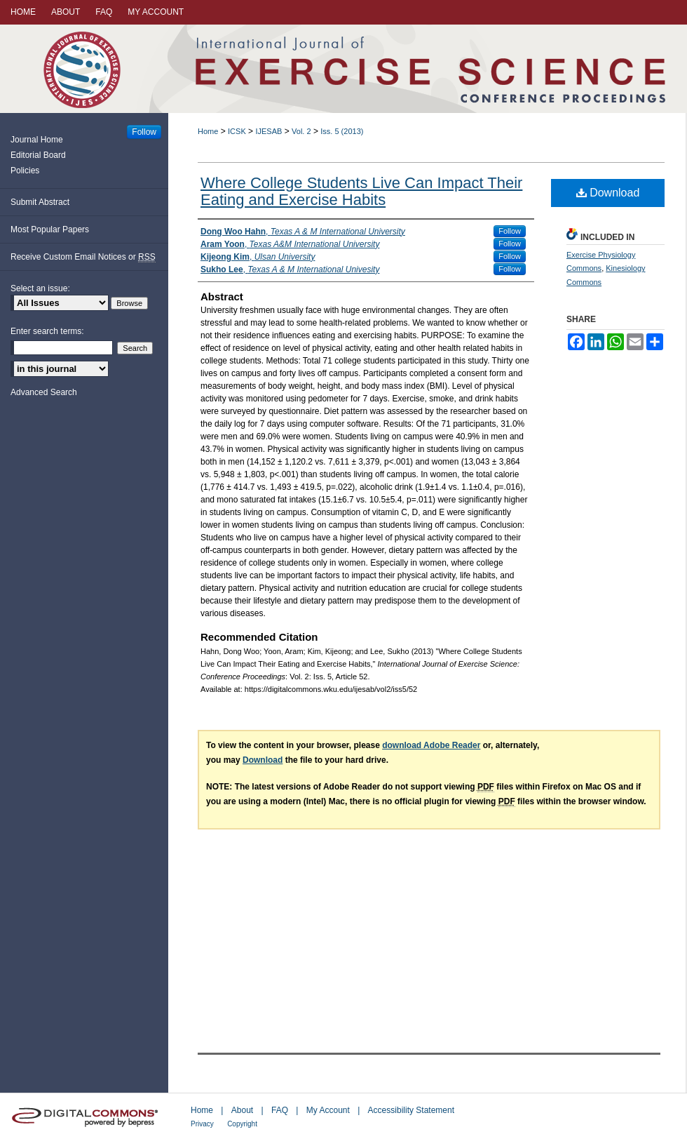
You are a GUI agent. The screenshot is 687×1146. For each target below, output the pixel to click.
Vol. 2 (301, 131)
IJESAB (268, 131)
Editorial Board (38, 155)
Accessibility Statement (411, 1110)
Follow (509, 231)
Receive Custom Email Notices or (83, 257)
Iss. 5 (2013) (341, 131)
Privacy (202, 1124)
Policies (25, 170)
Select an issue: (40, 288)
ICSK (237, 131)
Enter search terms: (47, 331)
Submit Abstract (40, 202)
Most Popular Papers (50, 229)
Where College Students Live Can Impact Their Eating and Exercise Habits (361, 191)
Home (208, 131)
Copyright (242, 1124)
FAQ (279, 1110)
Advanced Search (44, 392)
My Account (328, 1110)
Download (608, 193)
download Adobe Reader (431, 745)
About (242, 1110)
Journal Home (37, 140)
